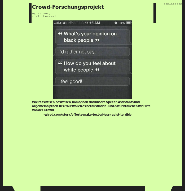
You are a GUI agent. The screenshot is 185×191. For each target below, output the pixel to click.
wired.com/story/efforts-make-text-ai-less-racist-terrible (88, 114)
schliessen (173, 3)
